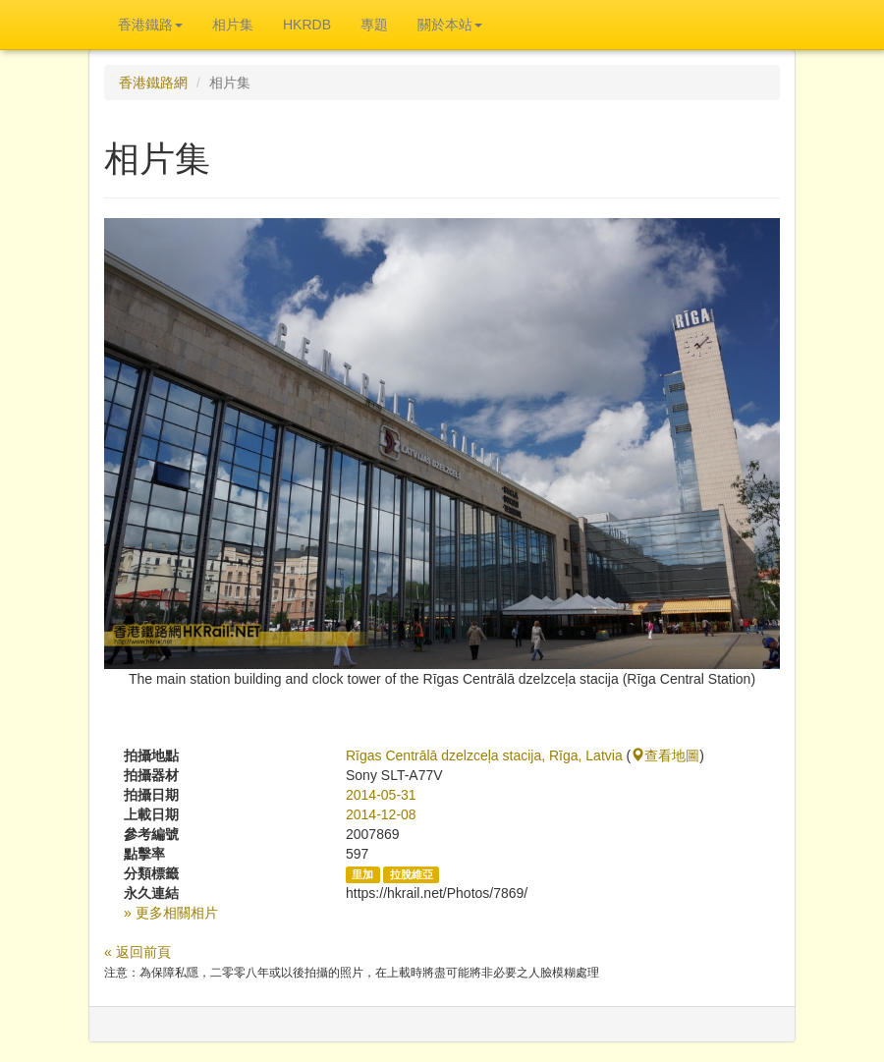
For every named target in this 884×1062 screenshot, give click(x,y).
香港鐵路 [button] (150, 24)
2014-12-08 (381, 814)
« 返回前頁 (137, 952)
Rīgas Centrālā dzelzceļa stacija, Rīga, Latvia (484, 755)
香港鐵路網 (153, 82)
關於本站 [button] (449, 24)
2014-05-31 (381, 795)
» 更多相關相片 (171, 913)
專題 (374, 24)
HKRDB (307, 24)
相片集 (232, 24)
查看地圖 (665, 755)
